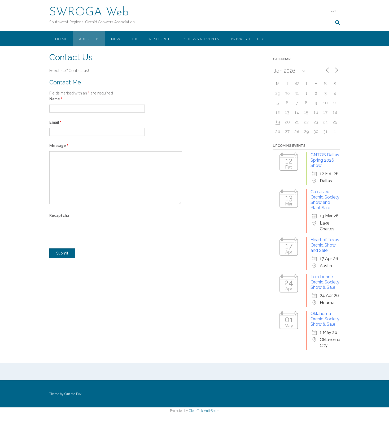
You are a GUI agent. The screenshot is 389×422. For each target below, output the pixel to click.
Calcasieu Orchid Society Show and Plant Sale (325, 199)
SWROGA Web (89, 12)
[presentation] (89, 231)
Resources (161, 39)
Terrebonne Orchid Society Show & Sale (325, 282)
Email (55, 122)
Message (58, 145)
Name (55, 98)
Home (61, 39)
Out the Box (72, 394)
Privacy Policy (247, 39)
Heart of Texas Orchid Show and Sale (325, 245)
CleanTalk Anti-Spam (204, 410)
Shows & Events (201, 39)
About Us (89, 39)
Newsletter (124, 39)
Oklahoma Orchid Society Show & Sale (325, 319)
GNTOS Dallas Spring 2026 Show (325, 160)
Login (335, 10)
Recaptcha (59, 215)
